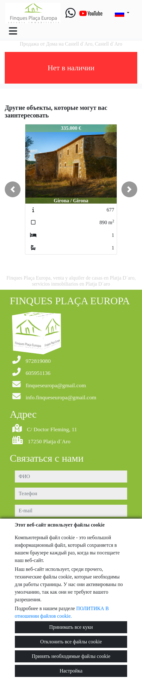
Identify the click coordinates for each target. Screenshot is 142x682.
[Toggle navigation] (13, 31)
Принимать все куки (71, 627)
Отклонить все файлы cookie (71, 641)
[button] (13, 189)
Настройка (70, 670)
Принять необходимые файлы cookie (71, 656)
